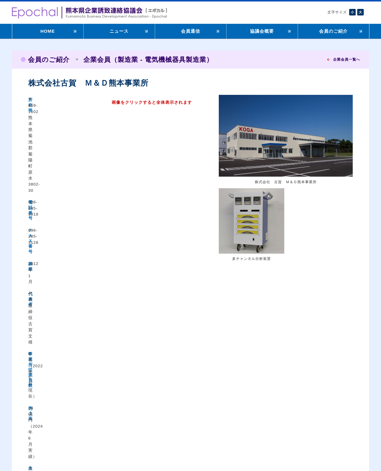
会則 (291, 426)
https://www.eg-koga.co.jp (104, 228)
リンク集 (227, 432)
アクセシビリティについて (48, 449)
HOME (47, 31)
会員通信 (190, 31)
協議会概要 (262, 31)
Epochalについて (303, 419)
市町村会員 (340, 426)
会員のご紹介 (333, 31)
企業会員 (338, 419)
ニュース (119, 31)
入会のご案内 (230, 417)
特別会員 (338, 433)
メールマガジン (232, 425)
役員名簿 (295, 433)
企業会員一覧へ (346, 59)
